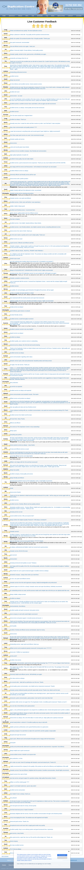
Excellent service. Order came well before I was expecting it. (25, 202)
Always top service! (15, 80)
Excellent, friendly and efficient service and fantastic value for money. (27, 630)
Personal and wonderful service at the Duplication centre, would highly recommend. (31, 481)
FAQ (47, 15)
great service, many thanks (17, 833)
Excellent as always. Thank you (18, 119)
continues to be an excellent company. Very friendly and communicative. (28, 151)
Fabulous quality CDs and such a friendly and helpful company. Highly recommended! (31, 301)
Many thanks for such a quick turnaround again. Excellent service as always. (29, 570)
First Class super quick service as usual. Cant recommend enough (27, 135)
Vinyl (26, 15)
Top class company (15, 219)
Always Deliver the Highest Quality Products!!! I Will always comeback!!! (28, 519)
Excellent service (14, 111)
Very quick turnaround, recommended (19, 42)
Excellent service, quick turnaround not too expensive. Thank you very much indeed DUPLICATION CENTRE (37, 162)
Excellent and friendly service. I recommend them (22, 210)
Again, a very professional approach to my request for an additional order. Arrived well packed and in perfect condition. (40, 709)
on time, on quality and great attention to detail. (22, 293)
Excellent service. (14, 500)
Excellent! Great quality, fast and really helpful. (21, 159)
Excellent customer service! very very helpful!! (21, 329)
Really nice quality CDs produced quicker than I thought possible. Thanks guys (30, 38)
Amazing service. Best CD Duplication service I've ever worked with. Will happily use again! (33, 273)
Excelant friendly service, (16, 315)
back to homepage (5, 856)
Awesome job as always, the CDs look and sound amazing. (25, 345)
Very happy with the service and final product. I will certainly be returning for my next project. (33, 166)
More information (62, 855)
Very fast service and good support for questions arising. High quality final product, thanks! (33, 778)
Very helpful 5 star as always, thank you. (20, 794)
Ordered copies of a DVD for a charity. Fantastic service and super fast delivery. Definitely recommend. (36, 586)
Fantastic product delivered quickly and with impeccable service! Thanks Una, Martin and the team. (35, 690)
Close (62, 857)
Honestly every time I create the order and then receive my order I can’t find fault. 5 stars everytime (35, 123)
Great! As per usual (15, 258)
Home (4, 15)
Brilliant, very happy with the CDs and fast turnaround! (23, 462)
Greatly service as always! (16, 307)
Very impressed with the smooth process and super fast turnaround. (27, 298)
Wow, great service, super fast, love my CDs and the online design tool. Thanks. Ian (31, 837)
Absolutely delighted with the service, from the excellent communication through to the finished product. (36, 813)
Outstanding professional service (18, 72)
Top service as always (15, 849)
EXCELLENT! (13, 656)
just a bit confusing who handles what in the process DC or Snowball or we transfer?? (31, 261)
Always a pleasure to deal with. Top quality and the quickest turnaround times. (29, 34)
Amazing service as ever (16, 512)
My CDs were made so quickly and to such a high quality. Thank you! (27, 235)
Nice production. (14, 382)
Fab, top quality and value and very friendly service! (23, 407)
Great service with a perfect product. (19, 178)
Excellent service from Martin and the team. (21, 415)
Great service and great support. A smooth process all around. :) (26, 618)
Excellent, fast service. (15, 660)
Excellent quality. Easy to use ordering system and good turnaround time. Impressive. (31, 829)
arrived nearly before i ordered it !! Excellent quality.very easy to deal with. (28, 722)
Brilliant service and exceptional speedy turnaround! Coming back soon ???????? (31, 648)
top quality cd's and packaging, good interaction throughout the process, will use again (32, 290)
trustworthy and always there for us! (19, 58)
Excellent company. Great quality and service (21, 474)
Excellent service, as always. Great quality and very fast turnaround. (27, 107)
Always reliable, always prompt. (18, 594)
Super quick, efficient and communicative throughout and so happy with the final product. (32, 738)
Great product (13, 559)
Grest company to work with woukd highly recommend (23, 614)
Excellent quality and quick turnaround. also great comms (24, 610)
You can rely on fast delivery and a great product (22, 706)
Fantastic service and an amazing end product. (22, 193)
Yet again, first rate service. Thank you (19, 364)
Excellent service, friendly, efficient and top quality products (25, 504)
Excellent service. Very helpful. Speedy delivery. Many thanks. (25, 223)
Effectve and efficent (15, 422)
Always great (13, 430)
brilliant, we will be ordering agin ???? (19, 782)
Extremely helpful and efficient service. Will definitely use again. (26, 674)
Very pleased (13, 797)
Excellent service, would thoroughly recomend (21, 318)
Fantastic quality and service (17, 139)
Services (12, 15)
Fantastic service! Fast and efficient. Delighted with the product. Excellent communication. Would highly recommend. (39, 770)
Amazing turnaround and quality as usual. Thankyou (23, 563)
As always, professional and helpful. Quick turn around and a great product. (29, 547)
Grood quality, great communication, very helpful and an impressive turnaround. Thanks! (32, 686)
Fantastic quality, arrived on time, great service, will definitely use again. (28, 54)
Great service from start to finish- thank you (21, 231)
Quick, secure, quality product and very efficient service (24, 213)
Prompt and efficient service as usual (19, 449)
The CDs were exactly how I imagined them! (21, 115)
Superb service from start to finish (18, 774)
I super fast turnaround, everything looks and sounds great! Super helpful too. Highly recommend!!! (35, 131)
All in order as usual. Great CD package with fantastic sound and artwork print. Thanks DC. (33, 762)
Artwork (40, 15)
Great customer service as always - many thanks (22, 445)
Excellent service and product (17, 790)
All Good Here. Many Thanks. (17, 419)
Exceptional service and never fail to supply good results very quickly (27, 825)
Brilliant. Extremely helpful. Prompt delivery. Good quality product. (26, 50)
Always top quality (14, 470)
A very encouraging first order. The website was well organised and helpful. (29, 817)
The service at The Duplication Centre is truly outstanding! (24, 426)
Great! (11, 488)
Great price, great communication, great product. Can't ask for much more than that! (31, 698)
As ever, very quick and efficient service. (20, 578)
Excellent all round (14, 92)
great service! (13, 555)
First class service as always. (17, 678)
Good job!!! (13, 742)
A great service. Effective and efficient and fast (21, 242)
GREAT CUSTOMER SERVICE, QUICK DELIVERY (23, 786)
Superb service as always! (16, 333)
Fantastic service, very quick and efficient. (20, 198)
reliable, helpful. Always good (17, 206)
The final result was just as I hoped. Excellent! (21, 809)
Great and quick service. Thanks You (19, 821)
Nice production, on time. (16, 758)
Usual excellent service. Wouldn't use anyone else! (23, 754)
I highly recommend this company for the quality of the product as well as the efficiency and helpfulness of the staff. (39, 766)
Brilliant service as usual (16, 238)
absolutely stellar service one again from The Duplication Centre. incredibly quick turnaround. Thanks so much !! (38, 702)
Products (4, 865)
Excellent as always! (15, 598)
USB (33, 15)
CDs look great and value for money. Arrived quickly (23, 805)
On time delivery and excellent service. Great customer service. (26, 84)
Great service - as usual (16, 95)
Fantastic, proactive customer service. (19, 278)
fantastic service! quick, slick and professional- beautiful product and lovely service (31, 360)
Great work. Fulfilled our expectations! (19, 652)
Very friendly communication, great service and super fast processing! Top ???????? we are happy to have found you (40, 663)
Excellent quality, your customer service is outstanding (23, 341)
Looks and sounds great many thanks (19, 147)
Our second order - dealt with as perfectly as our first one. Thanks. (27, 682)
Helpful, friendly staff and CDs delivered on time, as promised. (25, 190)
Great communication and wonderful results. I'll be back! (24, 394)
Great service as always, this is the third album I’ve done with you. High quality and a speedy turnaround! (36, 717)
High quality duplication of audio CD (19, 155)
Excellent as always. (15, 337)
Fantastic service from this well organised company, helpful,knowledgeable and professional (33, 582)
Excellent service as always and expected (20, 390)
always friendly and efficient (17, 477)
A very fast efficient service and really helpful (21, 456)
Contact (70, 15)
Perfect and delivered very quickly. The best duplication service (26, 30)
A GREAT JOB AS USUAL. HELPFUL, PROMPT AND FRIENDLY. (26, 250)
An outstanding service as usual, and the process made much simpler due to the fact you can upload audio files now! (39, 590)
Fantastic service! (14, 531)
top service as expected (16, 386)
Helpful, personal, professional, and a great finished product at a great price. (29, 727)
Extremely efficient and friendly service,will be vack (23, 174)
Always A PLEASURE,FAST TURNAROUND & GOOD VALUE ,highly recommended (31, 270)
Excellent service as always (17, 353)
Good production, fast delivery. (17, 606)
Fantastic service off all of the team (19, 551)
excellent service (14, 76)
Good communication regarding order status (21, 356)
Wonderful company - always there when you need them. (24, 574)
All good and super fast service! (18, 734)
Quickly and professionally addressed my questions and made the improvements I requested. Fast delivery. (37, 746)
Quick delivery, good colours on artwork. (20, 311)
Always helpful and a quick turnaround (19, 750)
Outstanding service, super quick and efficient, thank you (24, 644)
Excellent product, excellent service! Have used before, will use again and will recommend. (33, 103)
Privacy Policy (12, 865)
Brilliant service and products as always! (20, 398)
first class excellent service (17, 845)
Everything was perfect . (16, 434)
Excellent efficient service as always (19, 170)
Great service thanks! (15, 492)
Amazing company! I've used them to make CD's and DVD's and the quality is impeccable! (33, 730)
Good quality (13, 626)
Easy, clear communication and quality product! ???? (23, 127)
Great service (13, 143)
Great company (14, 841)
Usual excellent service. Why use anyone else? (22, 515)
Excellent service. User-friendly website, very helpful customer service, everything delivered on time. (35, 227)
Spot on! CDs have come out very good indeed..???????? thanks (26, 541)
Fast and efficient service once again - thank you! (22, 46)
